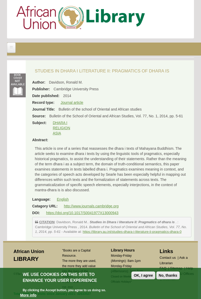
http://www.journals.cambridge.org (91, 206)
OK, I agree (143, 276)
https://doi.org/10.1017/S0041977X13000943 (82, 213)
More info (28, 296)
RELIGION (61, 128)
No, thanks (168, 276)
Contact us (168, 258)
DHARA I (60, 123)
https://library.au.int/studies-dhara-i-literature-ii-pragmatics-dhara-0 (132, 232)
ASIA (57, 133)
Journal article (72, 102)
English (63, 199)
